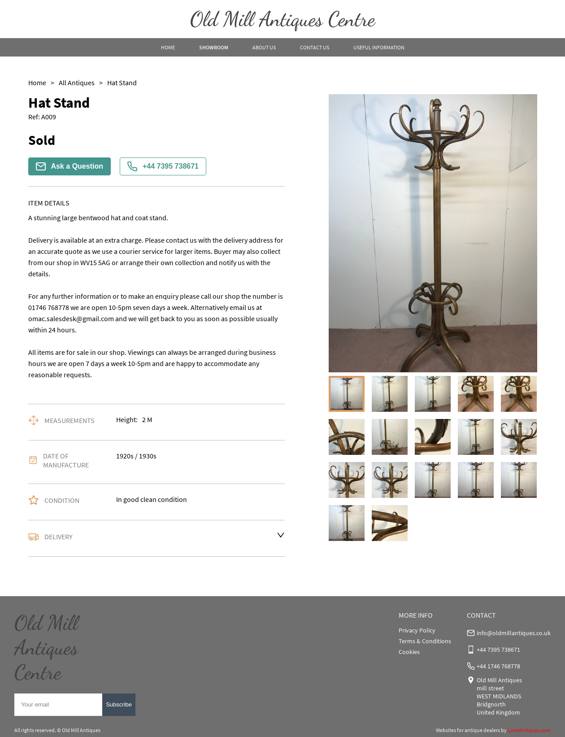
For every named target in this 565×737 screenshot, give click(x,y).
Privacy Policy (417, 630)
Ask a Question (69, 166)
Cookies (409, 652)
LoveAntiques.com (529, 730)
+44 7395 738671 (163, 166)
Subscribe (119, 704)
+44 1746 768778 (498, 666)
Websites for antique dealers (468, 730)
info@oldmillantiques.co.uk (514, 633)
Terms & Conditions (425, 641)
